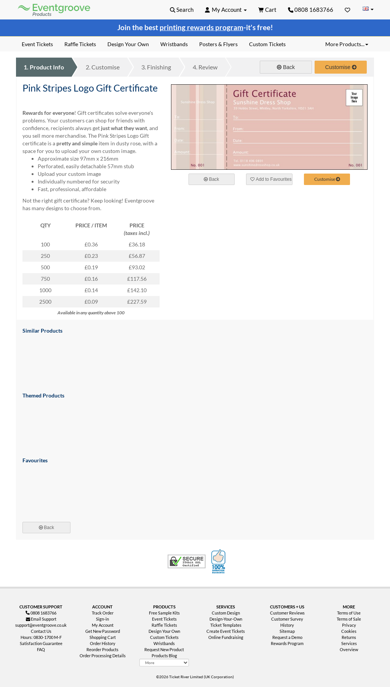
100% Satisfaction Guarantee (219, 561)
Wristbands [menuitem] (174, 44)
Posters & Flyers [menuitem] (218, 44)
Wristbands (164, 643)
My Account (102, 625)
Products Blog (164, 655)
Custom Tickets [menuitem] (267, 44)
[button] (182, 9)
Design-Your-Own (225, 618)
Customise (103, 67)
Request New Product (164, 649)
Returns (349, 637)
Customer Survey (287, 618)
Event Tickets (164, 618)
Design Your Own (164, 631)
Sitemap (287, 631)
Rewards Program (287, 643)
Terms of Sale (349, 618)
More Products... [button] (346, 44)
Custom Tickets (164, 637)
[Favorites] (347, 9)
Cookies (348, 631)
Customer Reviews (287, 612)
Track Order (102, 612)
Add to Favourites (270, 179)
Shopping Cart (103, 637)
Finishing (156, 67)
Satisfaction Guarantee (41, 643)
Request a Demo (287, 637)
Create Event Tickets (225, 631)
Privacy (349, 625)
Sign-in (102, 618)
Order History (102, 643)
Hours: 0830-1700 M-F (41, 637)
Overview (349, 649)
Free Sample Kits (164, 612)
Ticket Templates (225, 625)
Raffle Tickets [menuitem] (80, 44)
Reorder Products (102, 649)
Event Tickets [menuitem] (37, 44)
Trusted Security (186, 561)
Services (349, 643)
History (287, 625)
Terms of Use (349, 612)
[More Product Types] (164, 662)
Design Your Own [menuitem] (128, 44)
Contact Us (41, 631)
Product (44, 67)
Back (286, 67)
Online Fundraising (225, 637)
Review (205, 67)
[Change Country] (368, 9)
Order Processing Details (103, 655)
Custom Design (226, 612)
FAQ (41, 649)
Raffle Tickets (164, 625)
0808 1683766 (311, 9)
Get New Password (102, 631)
